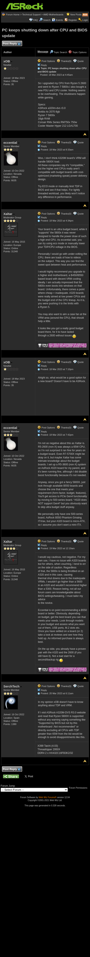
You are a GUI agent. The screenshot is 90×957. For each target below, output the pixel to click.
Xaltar (9, 214)
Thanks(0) (64, 61)
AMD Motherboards (53, 14)
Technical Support (31, 14)
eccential (11, 142)
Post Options (46, 61)
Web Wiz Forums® (48, 797)
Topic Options (77, 52)
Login (85, 20)
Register (72, 20)
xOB (7, 61)
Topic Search (58, 52)
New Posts (76, 14)
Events (57, 20)
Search (47, 20)
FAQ (35, 20)
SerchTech (12, 686)
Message (42, 51)
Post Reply (11, 44)
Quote (80, 61)
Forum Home (12, 14)
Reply (44, 65)
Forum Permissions (79, 788)
